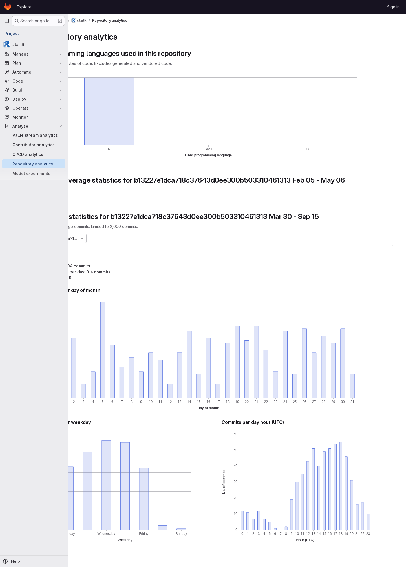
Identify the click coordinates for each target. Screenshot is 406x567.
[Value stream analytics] (33, 134)
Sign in (393, 7)
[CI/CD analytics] (33, 154)
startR (84, 251)
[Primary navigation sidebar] (6, 20)
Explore (24, 7)
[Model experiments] (33, 173)
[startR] (33, 44)
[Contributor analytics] (33, 144)
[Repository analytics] (33, 163)
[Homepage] (7, 6)
